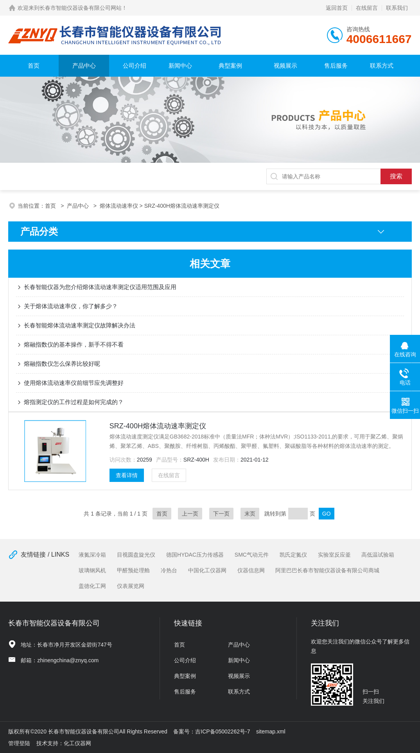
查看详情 (127, 475)
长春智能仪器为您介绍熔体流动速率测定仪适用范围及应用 (100, 287)
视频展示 (285, 65)
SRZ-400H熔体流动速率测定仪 (157, 426)
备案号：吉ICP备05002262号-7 (211, 731)
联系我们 (397, 8)
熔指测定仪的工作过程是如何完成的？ (74, 402)
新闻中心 (180, 65)
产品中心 (84, 65)
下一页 (221, 513)
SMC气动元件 (252, 555)
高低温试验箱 (377, 555)
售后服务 (336, 65)
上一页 (190, 513)
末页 (249, 513)
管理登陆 (19, 743)
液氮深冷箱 (92, 555)
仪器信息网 (251, 570)
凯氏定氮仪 (293, 555)
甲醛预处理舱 (133, 570)
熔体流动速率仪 (119, 206)
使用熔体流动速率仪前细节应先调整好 (74, 382)
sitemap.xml (270, 731)
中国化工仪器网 (207, 570)
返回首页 (337, 8)
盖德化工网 (92, 586)
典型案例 (230, 65)
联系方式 (381, 65)
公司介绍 (134, 65)
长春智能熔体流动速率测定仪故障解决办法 (79, 325)
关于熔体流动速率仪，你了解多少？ (71, 306)
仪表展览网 (130, 586)
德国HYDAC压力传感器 (195, 555)
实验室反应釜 (334, 555)
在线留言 (367, 8)
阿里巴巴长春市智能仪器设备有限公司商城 (327, 570)
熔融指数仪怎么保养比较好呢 (62, 363)
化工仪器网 (77, 743)
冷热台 (169, 570)
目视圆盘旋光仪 (136, 555)
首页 (33, 65)
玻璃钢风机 (92, 570)
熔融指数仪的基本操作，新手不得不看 (74, 344)
